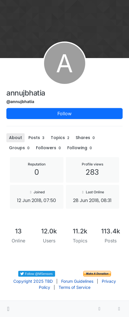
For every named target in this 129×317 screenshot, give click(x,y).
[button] (8, 309)
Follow (64, 113)
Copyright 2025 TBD (33, 281)
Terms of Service (74, 287)
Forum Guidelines (77, 281)
